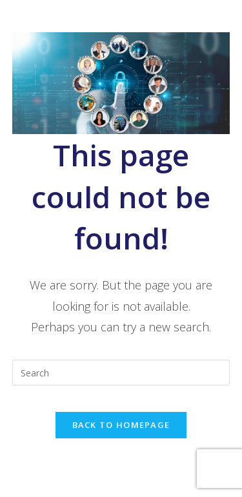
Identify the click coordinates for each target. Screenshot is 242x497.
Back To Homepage (121, 425)
